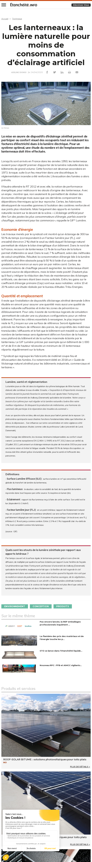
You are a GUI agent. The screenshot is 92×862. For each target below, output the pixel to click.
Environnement (14, 606)
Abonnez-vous (81, 5)
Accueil (4, 18)
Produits (63, 606)
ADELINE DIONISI (18, 72)
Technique (17, 18)
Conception (41, 606)
